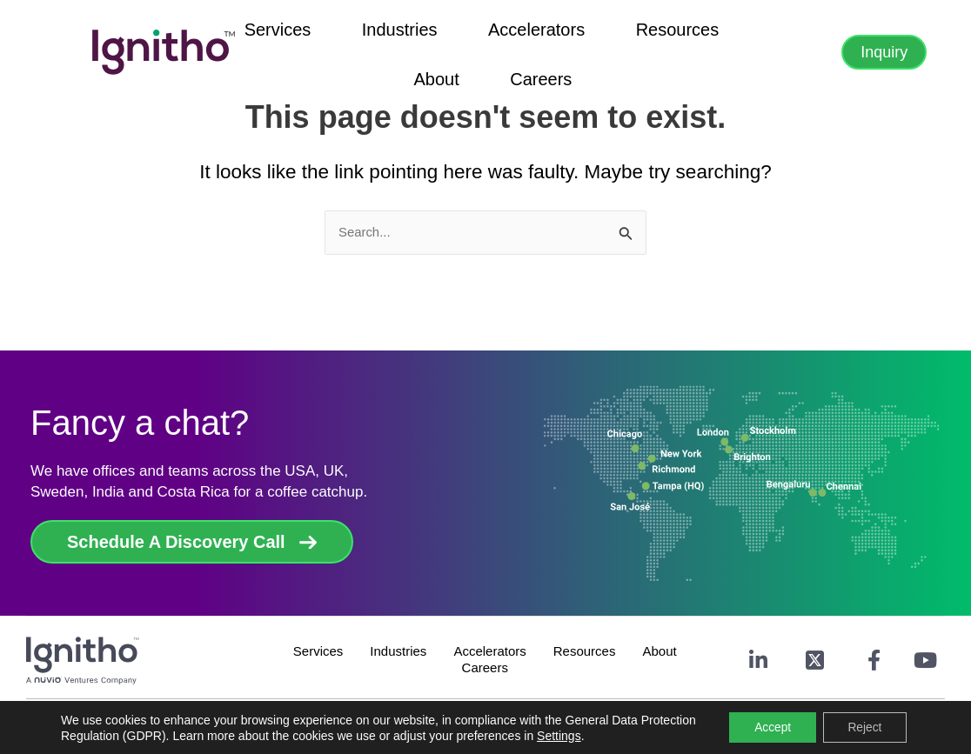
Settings (617, 735)
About (649, 48)
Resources (562, 48)
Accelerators (449, 48)
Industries (341, 48)
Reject (863, 727)
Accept (768, 727)
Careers (725, 48)
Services (247, 48)
